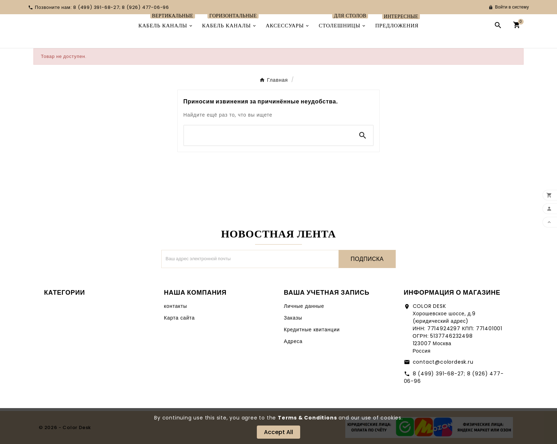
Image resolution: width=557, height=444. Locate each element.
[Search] (362, 135)
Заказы (293, 317)
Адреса (293, 341)
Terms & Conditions (307, 417)
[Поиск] (268, 135)
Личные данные (304, 306)
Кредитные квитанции (312, 329)
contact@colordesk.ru (443, 361)
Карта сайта (179, 317)
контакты (175, 306)
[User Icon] (508, 7)
